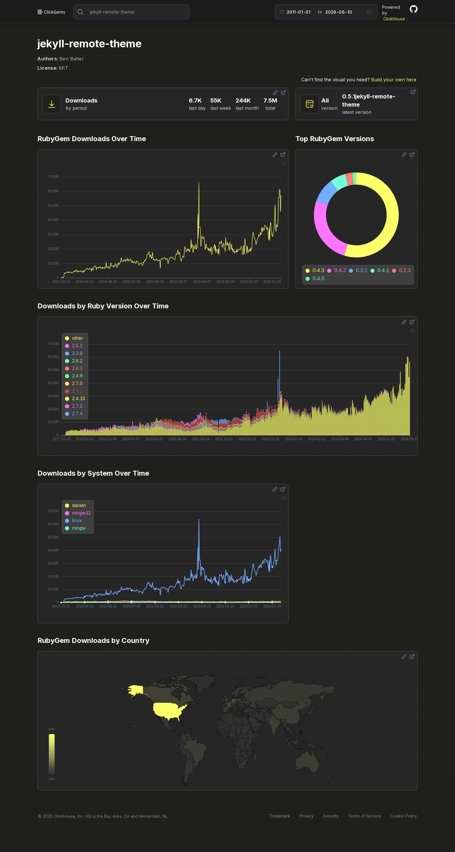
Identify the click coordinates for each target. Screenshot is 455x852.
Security (331, 815)
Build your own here (393, 79)
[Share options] (275, 93)
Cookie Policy (403, 815)
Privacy (306, 815)
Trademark (279, 815)
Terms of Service (364, 815)
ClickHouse (394, 18)
